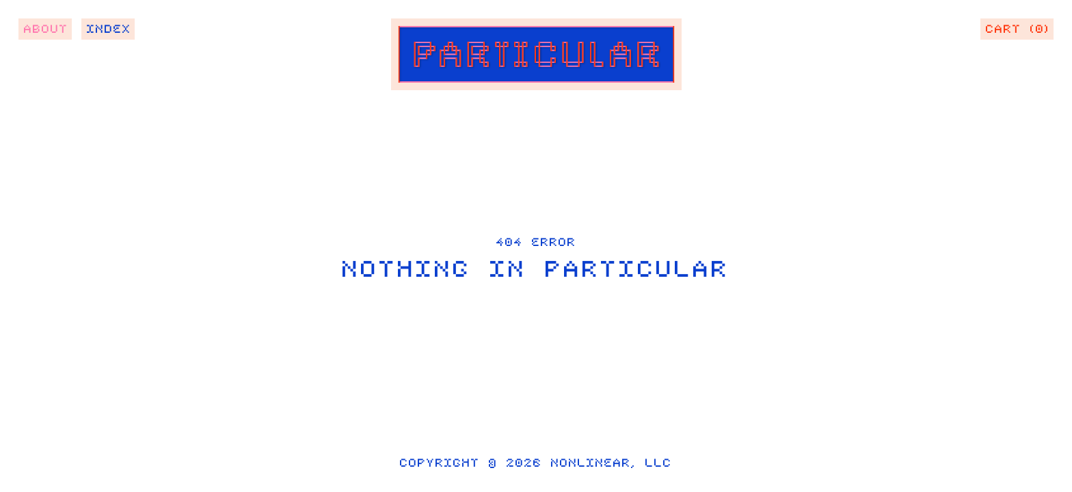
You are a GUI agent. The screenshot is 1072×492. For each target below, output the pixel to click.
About (46, 31)
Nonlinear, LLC (611, 467)
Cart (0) (1018, 31)
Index (109, 31)
